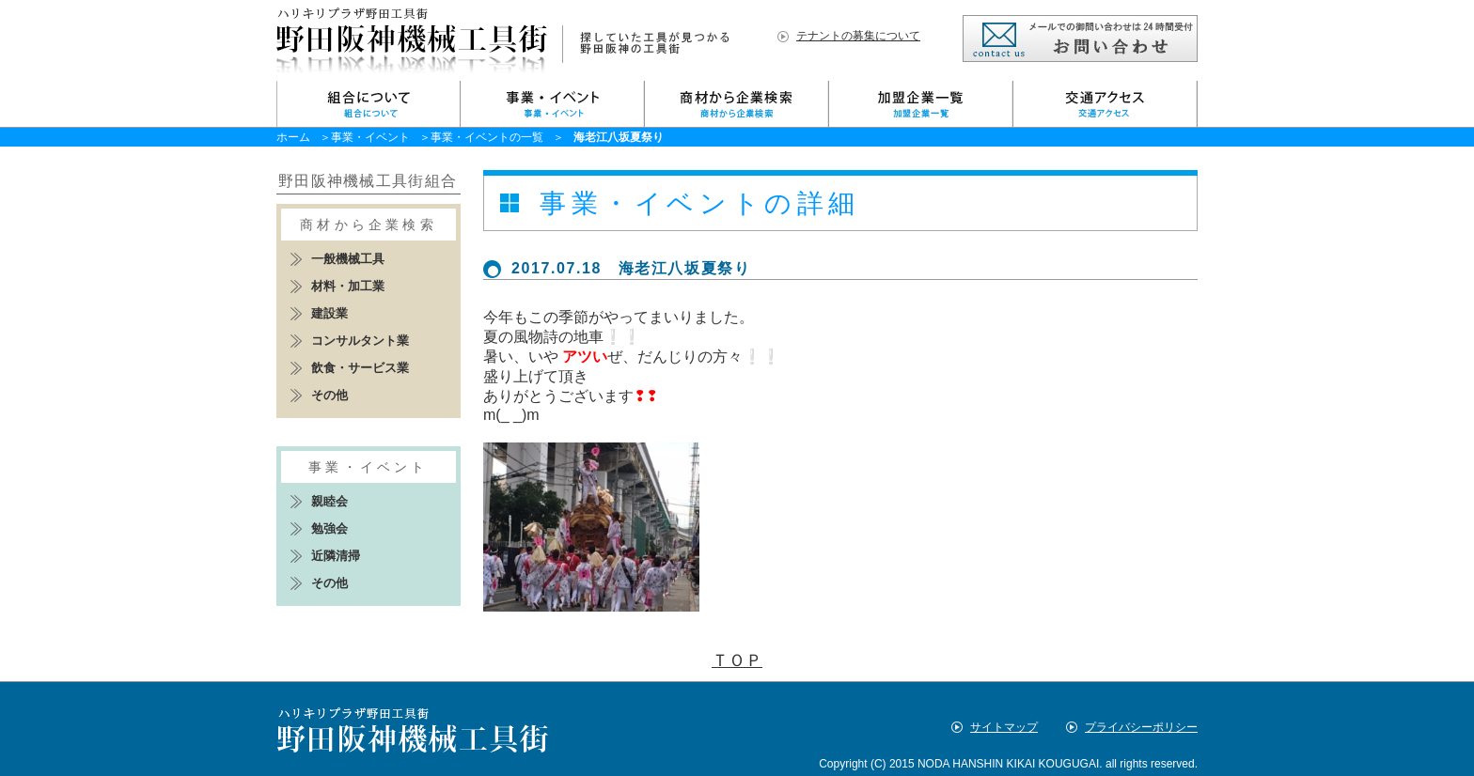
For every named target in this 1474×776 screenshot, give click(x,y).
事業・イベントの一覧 (487, 137)
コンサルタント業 (360, 341)
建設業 (329, 313)
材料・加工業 (347, 286)
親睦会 (329, 501)
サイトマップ (1004, 727)
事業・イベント (370, 137)
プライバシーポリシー (1141, 727)
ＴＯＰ (737, 660)
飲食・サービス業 (360, 368)
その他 (329, 395)
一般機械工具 (347, 259)
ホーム (293, 137)
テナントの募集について (858, 35)
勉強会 (329, 528)
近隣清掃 (335, 556)
